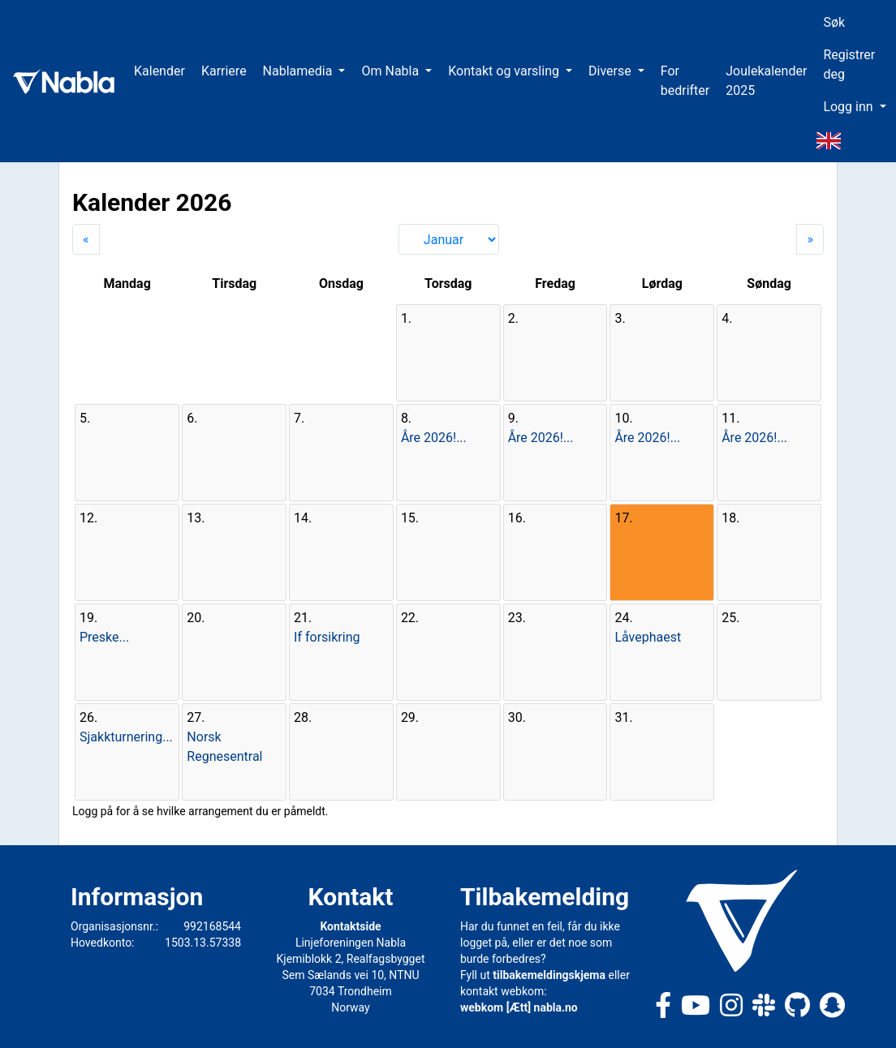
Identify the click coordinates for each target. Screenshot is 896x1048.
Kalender (159, 71)
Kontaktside (350, 926)
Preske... (104, 637)
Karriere (224, 71)
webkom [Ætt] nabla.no (519, 1007)
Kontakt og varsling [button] (505, 71)
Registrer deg (849, 64)
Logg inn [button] (849, 106)
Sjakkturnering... (126, 737)
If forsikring (327, 637)
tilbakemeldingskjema (549, 975)
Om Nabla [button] (391, 71)
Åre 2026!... (434, 437)
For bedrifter (685, 80)
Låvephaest (647, 637)
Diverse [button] (611, 71)
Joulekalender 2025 (766, 80)
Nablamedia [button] (299, 71)
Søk (834, 22)
